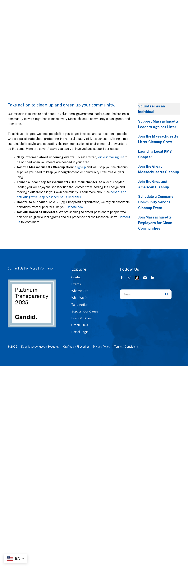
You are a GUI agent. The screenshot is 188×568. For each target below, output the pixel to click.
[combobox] (141, 294)
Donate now (75, 207)
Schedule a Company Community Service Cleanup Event (155, 202)
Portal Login (80, 332)
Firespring (82, 346)
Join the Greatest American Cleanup (153, 184)
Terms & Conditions (126, 346)
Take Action (79, 305)
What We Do (79, 298)
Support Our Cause (84, 311)
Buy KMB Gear (81, 318)
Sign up (80, 167)
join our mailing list (111, 157)
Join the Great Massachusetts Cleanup (158, 169)
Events (76, 284)
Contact (77, 277)
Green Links (79, 325)
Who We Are (79, 291)
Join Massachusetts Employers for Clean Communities (155, 223)
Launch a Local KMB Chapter (155, 154)
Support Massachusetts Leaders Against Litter (158, 124)
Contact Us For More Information (31, 268)
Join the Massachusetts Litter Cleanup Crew (158, 139)
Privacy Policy (101, 346)
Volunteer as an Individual (151, 109)
